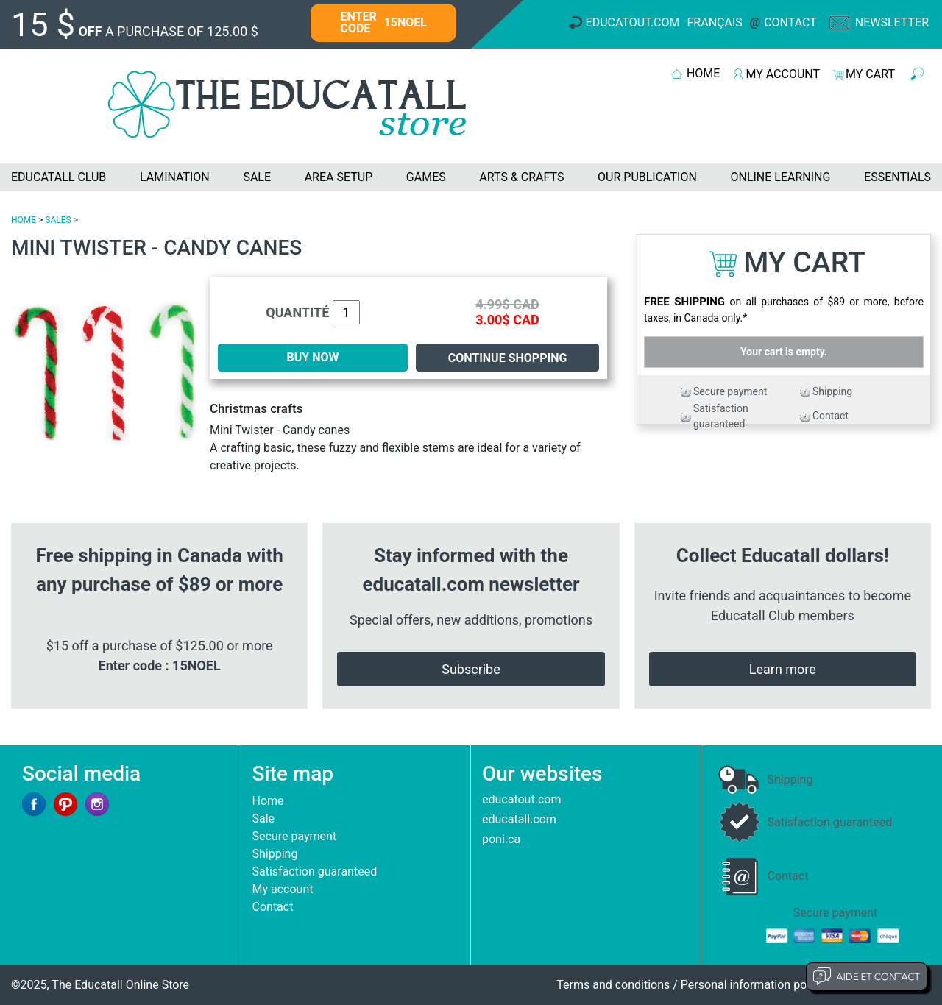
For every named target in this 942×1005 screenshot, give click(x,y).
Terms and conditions (613, 985)
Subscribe (471, 669)
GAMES (426, 177)
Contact (790, 22)
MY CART (870, 74)
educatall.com (519, 819)
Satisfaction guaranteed (315, 871)
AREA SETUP (339, 177)
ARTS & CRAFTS (521, 177)
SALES (58, 220)
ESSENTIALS (897, 177)
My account (283, 889)
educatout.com (521, 799)
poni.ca (501, 839)
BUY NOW (313, 357)
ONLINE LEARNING (780, 177)
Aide (866, 976)
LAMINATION (175, 177)
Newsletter (892, 22)
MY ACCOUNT (783, 74)
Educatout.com (633, 22)
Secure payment (730, 391)
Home (268, 801)
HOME (703, 73)
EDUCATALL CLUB (58, 177)
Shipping (832, 391)
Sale (263, 818)
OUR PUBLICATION (647, 177)
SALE (257, 177)
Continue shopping (507, 358)
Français (715, 22)
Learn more (782, 669)
